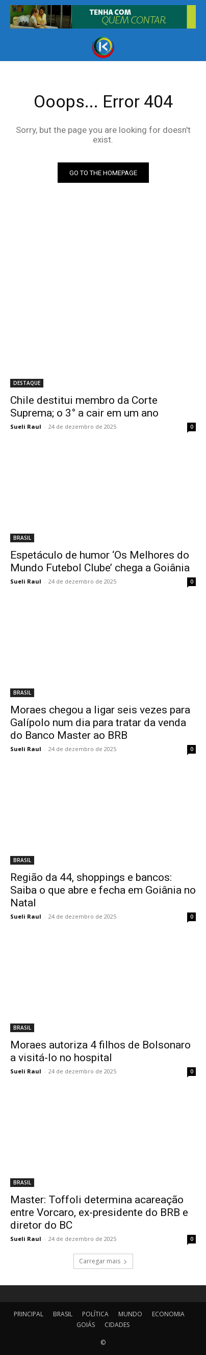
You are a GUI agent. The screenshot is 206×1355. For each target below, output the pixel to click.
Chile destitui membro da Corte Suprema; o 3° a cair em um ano (84, 406)
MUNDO (130, 1314)
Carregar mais (103, 1261)
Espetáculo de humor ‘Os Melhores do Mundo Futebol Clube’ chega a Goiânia (100, 561)
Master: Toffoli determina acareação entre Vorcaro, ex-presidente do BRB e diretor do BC (99, 1212)
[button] (17, 47)
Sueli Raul (25, 426)
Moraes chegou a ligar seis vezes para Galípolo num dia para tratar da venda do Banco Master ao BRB (100, 722)
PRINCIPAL (28, 1314)
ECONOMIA (168, 1314)
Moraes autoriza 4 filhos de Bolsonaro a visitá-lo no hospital (100, 1051)
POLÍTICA (95, 1314)
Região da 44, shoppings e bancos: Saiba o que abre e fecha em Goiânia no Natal (103, 890)
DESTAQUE (26, 382)
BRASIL (22, 537)
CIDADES (117, 1324)
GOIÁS (85, 1324)
